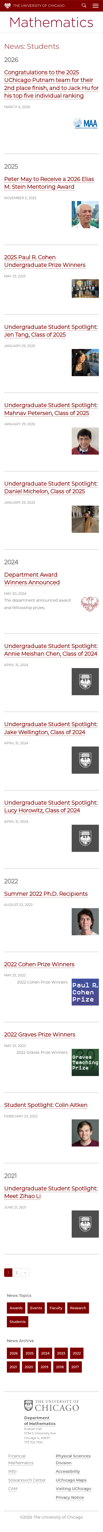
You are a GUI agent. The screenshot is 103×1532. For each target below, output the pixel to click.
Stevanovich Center (27, 1480)
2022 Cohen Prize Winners (39, 964)
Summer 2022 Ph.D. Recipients (46, 894)
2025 (30, 1353)
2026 (14, 1353)
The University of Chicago (39, 6)
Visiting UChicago (73, 1488)
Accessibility (68, 1471)
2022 (77, 1353)
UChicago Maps (71, 1480)
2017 (75, 1367)
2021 (13, 1367)
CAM (12, 1488)
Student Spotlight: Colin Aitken (45, 1105)
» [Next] (25, 1273)
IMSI (12, 1471)
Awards (16, 1308)
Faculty (56, 1308)
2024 (45, 1353)
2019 (44, 1367)
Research (78, 1308)
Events (36, 1308)
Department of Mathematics (51, 22)
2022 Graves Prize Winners (39, 1034)
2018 (60, 1367)
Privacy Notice (70, 1497)
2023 (61, 1353)
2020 (29, 1367)
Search (84, 6)
